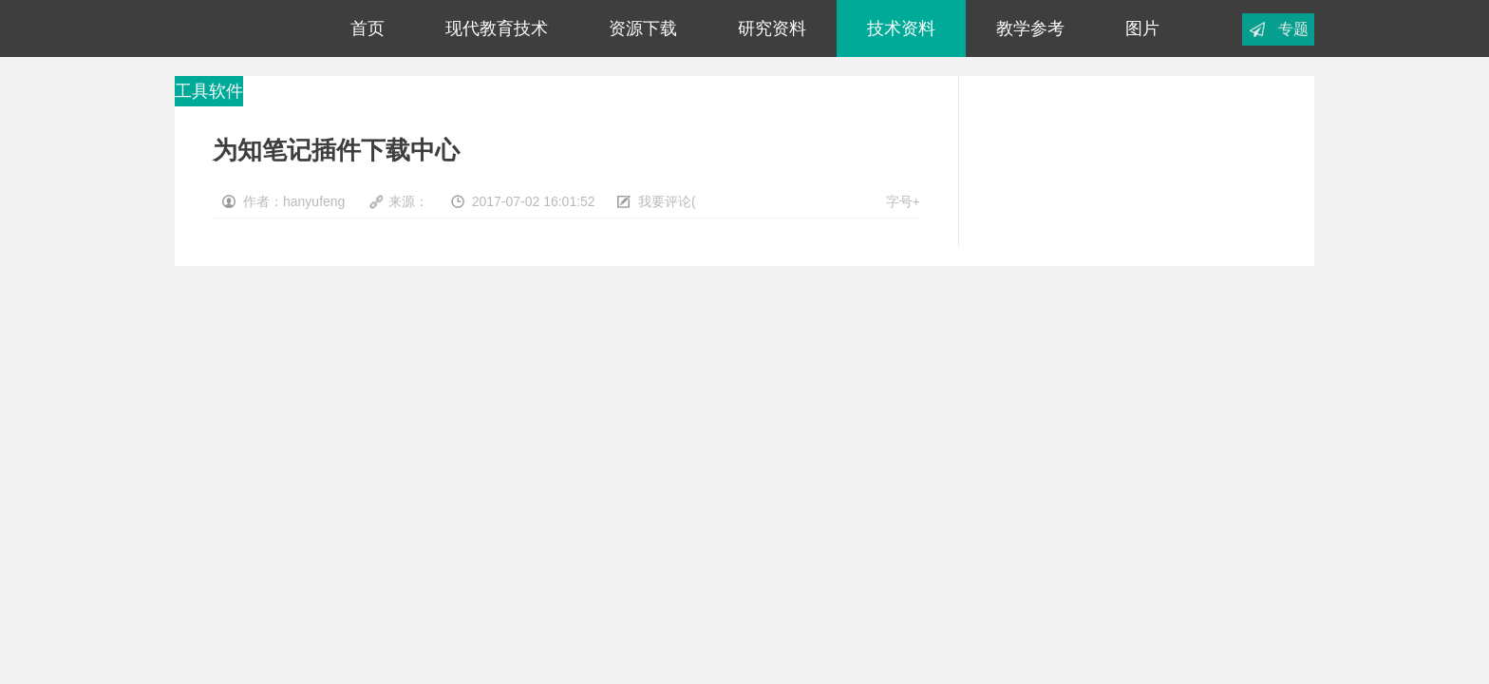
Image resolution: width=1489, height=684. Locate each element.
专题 (1293, 29)
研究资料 (772, 28)
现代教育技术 (496, 28)
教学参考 (1030, 28)
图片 (1142, 28)
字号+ (903, 201)
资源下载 (643, 28)
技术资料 (901, 28)
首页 (367, 28)
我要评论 (664, 201)
